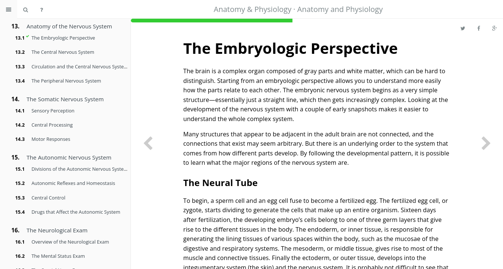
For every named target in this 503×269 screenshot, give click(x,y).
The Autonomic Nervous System (69, 157)
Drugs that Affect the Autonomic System (75, 211)
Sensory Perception (52, 110)
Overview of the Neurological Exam (70, 241)
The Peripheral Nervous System (66, 80)
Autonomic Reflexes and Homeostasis (73, 183)
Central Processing (52, 124)
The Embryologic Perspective (63, 37)
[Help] (41, 9)
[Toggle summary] (8, 9)
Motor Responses (50, 139)
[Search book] (25, 9)
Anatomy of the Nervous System (69, 26)
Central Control (48, 197)
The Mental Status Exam (58, 256)
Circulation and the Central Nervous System (79, 66)
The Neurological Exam (57, 230)
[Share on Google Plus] (494, 28)
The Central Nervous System (62, 52)
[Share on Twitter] (462, 28)
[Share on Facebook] (478, 28)
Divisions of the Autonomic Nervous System (79, 169)
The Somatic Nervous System (65, 99)
